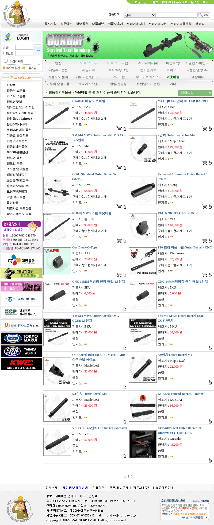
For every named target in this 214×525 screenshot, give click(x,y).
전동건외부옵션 (60, 92)
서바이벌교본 (157, 24)
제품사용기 (115, 24)
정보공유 (82, 24)
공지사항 (50, 24)
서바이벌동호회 (181, 24)
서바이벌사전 (136, 24)
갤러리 (200, 24)
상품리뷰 (98, 24)
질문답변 (66, 24)
